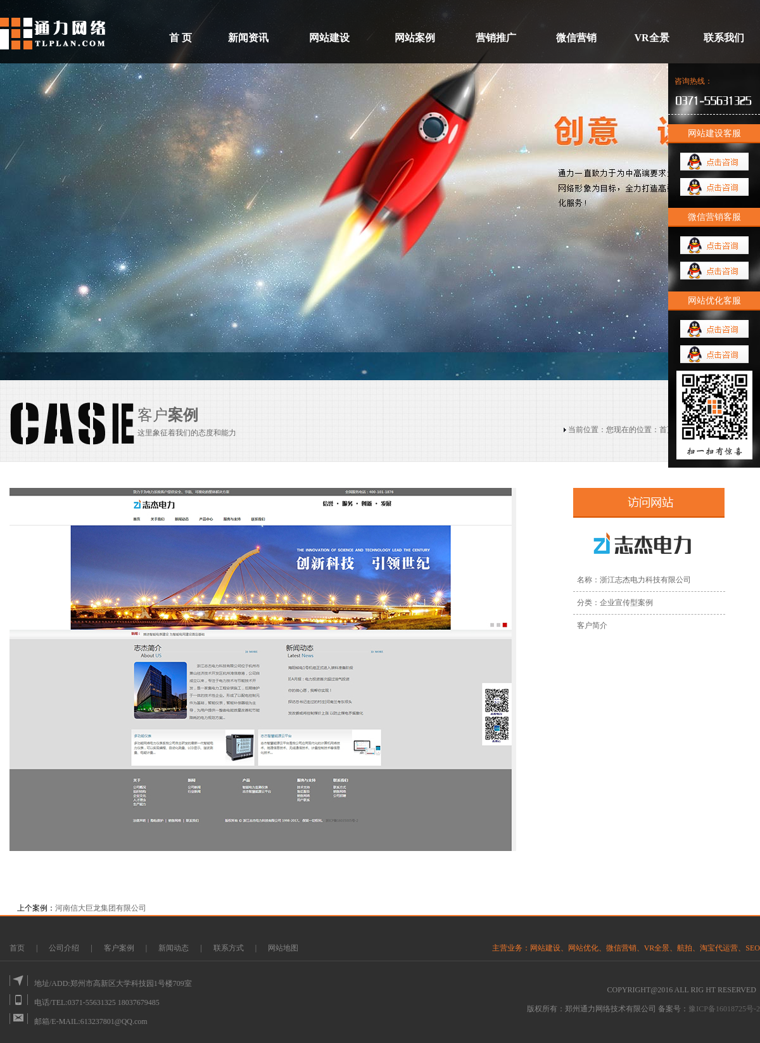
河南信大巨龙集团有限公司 (100, 908)
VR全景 (651, 37)
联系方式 (228, 948)
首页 (666, 429)
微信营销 (576, 37)
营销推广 (496, 37)
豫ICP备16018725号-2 (724, 1008)
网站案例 (415, 37)
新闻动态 (174, 948)
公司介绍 (64, 948)
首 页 (180, 37)
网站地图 (283, 948)
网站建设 (329, 37)
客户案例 (120, 948)
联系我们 (724, 37)
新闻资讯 (248, 37)
